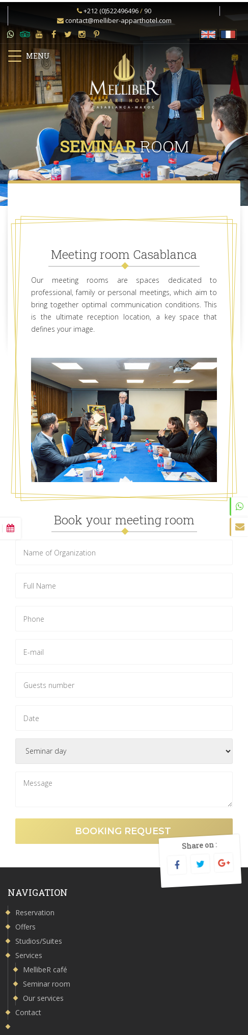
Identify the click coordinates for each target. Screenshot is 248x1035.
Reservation (34, 912)
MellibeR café (45, 969)
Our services (43, 998)
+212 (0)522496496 (111, 10)
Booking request (124, 831)
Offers (25, 927)
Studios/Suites (38, 941)
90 (147, 10)
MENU (28, 56)
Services (28, 955)
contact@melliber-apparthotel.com (118, 20)
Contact (28, 1012)
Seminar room (46, 984)
